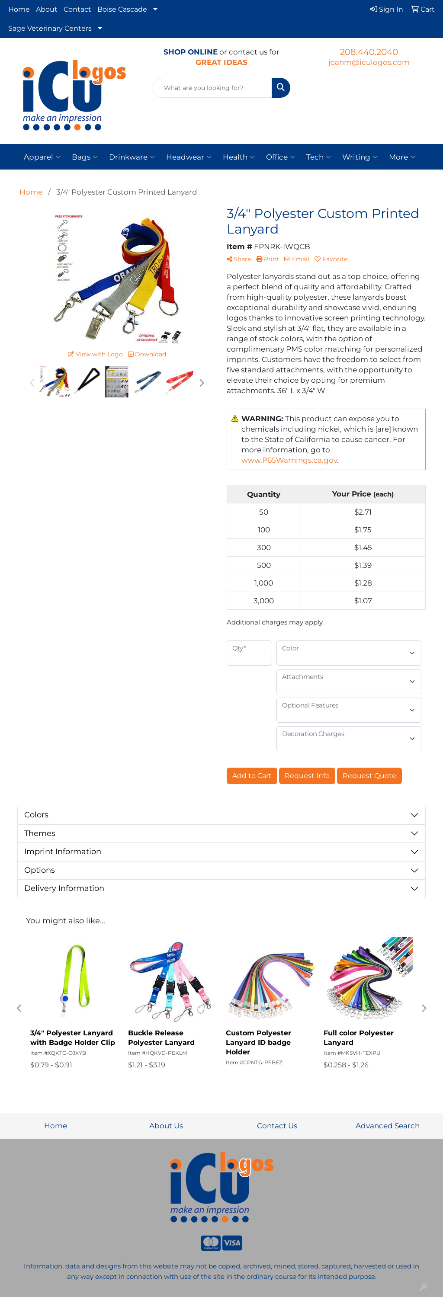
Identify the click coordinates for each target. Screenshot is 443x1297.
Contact (77, 9)
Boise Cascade (122, 9)
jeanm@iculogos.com (369, 62)
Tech (318, 157)
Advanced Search (388, 1125)
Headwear (189, 157)
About (47, 9)
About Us (166, 1125)
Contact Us (277, 1125)
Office (280, 157)
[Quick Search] (212, 88)
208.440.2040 (369, 52)
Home (19, 9)
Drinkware (132, 157)
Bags (85, 157)
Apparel (42, 157)
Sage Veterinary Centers (50, 28)
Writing (360, 157)
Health (239, 157)
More (402, 157)
